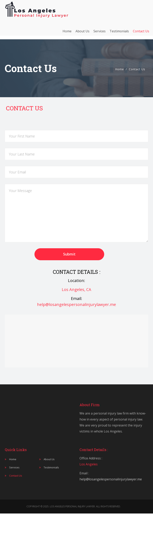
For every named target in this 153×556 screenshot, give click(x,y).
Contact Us (141, 33)
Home (67, 33)
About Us (82, 33)
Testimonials (119, 33)
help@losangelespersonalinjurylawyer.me (76, 304)
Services (99, 33)
